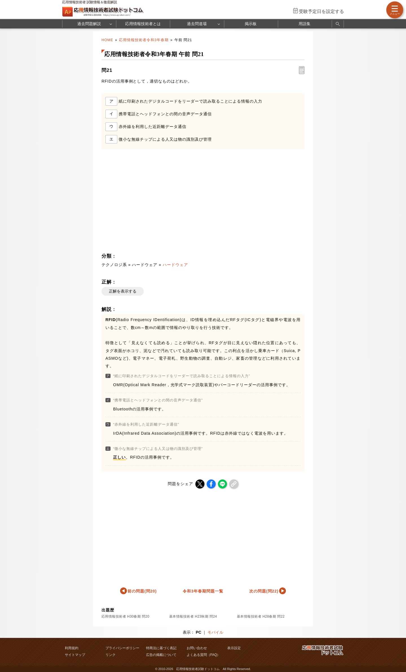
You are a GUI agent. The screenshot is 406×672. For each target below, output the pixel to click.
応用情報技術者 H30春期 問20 (125, 616)
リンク (110, 655)
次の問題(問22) (264, 591)
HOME (107, 40)
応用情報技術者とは (143, 23)
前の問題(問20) (142, 591)
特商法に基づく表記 (161, 648)
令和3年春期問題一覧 (203, 591)
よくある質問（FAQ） (203, 655)
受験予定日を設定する (321, 11)
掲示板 (251, 23)
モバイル (215, 632)
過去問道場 (197, 23)
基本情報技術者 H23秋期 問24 (193, 616)
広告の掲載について (161, 655)
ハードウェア (175, 264)
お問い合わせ (197, 648)
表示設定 (234, 648)
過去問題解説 (89, 23)
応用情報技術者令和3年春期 (144, 40)
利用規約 (71, 648)
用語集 (304, 23)
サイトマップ (75, 655)
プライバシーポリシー (122, 648)
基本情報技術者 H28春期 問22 (261, 616)
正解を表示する (122, 291)
